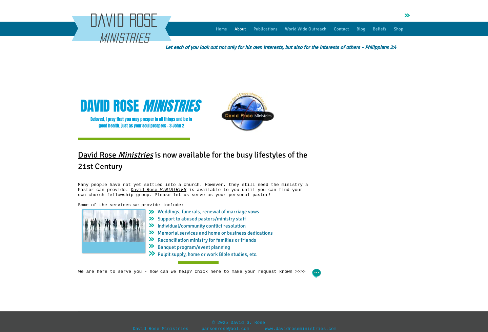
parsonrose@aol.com (225, 328)
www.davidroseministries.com (301, 328)
